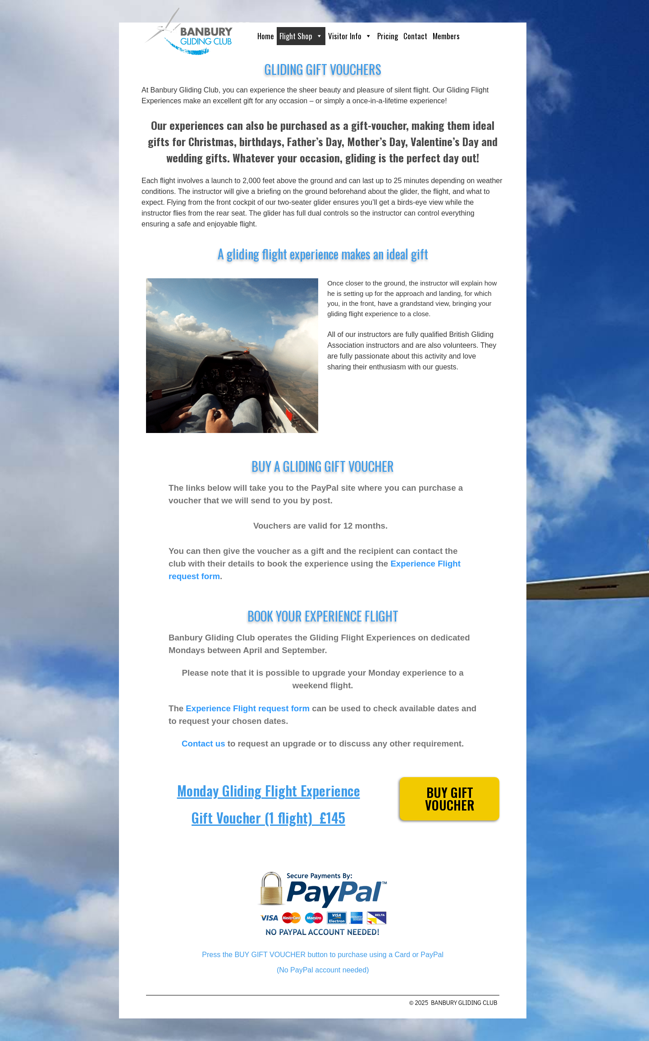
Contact (415, 35)
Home (265, 35)
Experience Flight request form (248, 708)
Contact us (203, 743)
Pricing (387, 35)
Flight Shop (301, 35)
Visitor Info (350, 35)
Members (446, 35)
